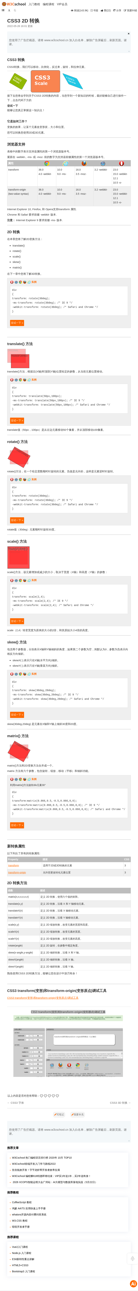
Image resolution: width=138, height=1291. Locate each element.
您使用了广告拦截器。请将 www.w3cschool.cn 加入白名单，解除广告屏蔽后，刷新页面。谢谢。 (68, 42)
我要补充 (78, 1114)
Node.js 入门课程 (21, 1253)
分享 (117, 10)
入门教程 (34, 4)
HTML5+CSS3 (20, 1265)
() (106, 10)
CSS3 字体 (17, 1102)
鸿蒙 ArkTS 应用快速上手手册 (29, 1208)
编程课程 (48, 4)
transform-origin (17, 872)
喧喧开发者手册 (21, 1226)
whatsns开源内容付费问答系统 (29, 1214)
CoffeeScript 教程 (22, 1202)
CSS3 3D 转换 (118, 1102)
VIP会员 (62, 4)
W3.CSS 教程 (19, 1220)
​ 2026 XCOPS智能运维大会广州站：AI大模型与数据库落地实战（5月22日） (54, 1182)
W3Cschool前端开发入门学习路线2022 (34, 1163)
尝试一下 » (17, 322)
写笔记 (59, 1114)
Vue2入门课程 (20, 1246)
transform (13, 865)
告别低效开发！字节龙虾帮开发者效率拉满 (36, 1169)
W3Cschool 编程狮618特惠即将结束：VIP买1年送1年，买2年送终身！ (51, 1176)
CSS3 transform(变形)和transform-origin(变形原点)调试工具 (43, 997)
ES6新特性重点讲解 (23, 1259)
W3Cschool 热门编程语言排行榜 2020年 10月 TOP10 (42, 1157)
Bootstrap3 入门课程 (23, 1271)
